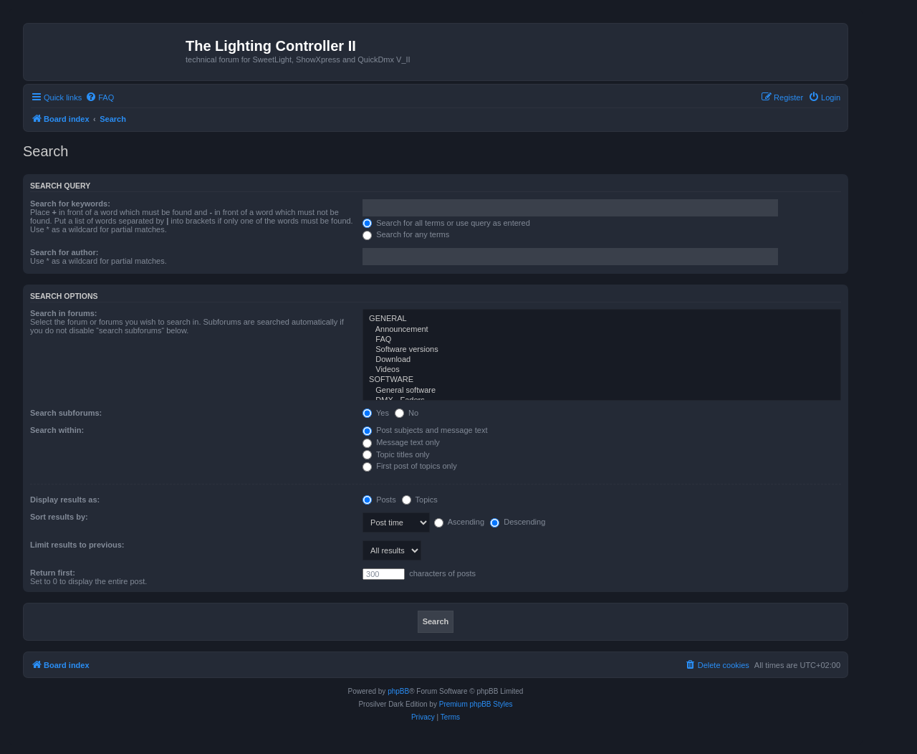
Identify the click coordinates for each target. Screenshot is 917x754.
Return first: (52, 572)
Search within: (57, 430)
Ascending (459, 521)
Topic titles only (396, 454)
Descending (517, 521)
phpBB (398, 691)
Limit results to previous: (77, 544)
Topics (420, 499)
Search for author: (64, 252)
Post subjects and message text (425, 430)
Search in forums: (63, 313)
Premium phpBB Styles (476, 704)
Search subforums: (66, 413)
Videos (602, 370)
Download (602, 360)
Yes (376, 413)
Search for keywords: (70, 203)
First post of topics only (410, 466)
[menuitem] (99, 97)
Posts (379, 499)
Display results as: (65, 499)
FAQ (602, 340)
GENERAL (602, 319)
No (406, 413)
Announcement (602, 330)
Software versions (602, 350)
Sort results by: (59, 516)
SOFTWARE (602, 380)
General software (602, 391)
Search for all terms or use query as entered (446, 223)
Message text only (401, 442)
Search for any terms (406, 234)
